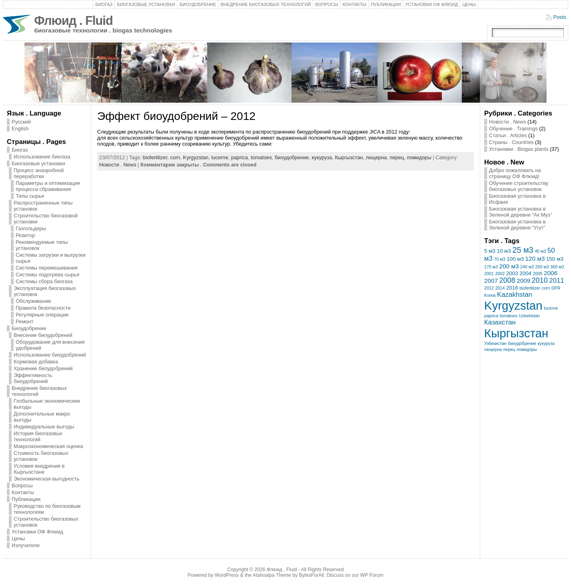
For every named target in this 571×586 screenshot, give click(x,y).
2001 (489, 273)
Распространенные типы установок (43, 206)
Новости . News (117, 165)
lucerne (219, 157)
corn (175, 157)
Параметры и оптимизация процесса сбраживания (48, 186)
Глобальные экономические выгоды (47, 404)
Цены (468, 4)
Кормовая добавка (36, 362)
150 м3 (554, 259)
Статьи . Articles (508, 135)
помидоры (419, 157)
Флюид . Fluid (73, 21)
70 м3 (499, 259)
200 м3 (509, 266)
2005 (537, 273)
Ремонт (24, 321)
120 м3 (535, 258)
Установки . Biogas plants (519, 149)
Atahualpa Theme (272, 575)
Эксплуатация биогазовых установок (45, 291)
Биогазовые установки (146, 4)
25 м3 (522, 249)
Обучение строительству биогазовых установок (518, 186)
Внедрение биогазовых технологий (265, 4)
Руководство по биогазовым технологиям (47, 509)
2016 (512, 288)
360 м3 (557, 266)
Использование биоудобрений (50, 355)
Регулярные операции (42, 315)
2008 (507, 280)
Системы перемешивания (46, 268)
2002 (500, 273)
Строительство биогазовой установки (45, 219)
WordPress (227, 575)
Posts (559, 17)
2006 (550, 273)
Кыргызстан (349, 157)
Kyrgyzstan (195, 157)
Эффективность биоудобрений (33, 378)
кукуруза (322, 157)
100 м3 (515, 259)
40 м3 (540, 251)
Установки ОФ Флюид (431, 4)
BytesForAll (311, 575)
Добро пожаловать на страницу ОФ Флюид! (515, 173)
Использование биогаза (42, 157)
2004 (526, 273)
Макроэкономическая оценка (48, 446)
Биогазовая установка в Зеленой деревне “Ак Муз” (520, 212)
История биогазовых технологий (38, 436)
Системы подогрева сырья (47, 275)
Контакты (354, 4)
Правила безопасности (43, 308)
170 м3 (491, 266)
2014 (500, 288)
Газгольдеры (31, 228)
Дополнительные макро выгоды (42, 417)
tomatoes (261, 157)
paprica (239, 157)
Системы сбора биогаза (44, 281)
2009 (523, 280)
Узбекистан (495, 343)
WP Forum (371, 575)
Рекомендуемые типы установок (42, 245)
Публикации (386, 4)
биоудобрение (292, 157)
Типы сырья (30, 196)
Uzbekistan (529, 315)
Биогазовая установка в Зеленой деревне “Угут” (517, 225)
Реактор (25, 235)
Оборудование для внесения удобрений (50, 345)
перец (397, 157)
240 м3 (527, 266)
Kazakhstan (514, 294)
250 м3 (542, 266)
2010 (540, 280)
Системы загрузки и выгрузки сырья (51, 258)
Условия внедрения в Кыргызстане (39, 469)
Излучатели (25, 545)
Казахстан (500, 322)
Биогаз (103, 4)
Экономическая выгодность (47, 479)
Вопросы (326, 4)
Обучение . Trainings (513, 129)
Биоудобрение (197, 4)
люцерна (376, 157)
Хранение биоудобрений (43, 368)
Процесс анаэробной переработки (39, 173)
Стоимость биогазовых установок (41, 456)
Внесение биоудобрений (43, 335)
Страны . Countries (511, 142)
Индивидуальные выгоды (44, 427)
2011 (556, 280)
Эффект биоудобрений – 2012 (176, 116)
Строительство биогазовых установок (46, 522)
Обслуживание (33, 301)
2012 (489, 288)
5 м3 (490, 251)
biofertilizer (155, 157)
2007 (491, 280)
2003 (512, 273)
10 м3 (504, 251)
